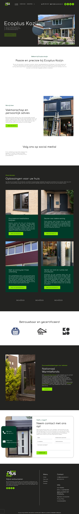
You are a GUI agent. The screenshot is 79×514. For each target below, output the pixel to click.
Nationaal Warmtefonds (50, 375)
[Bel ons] (4, 432)
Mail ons (9, 440)
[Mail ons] (4, 441)
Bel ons (8, 431)
